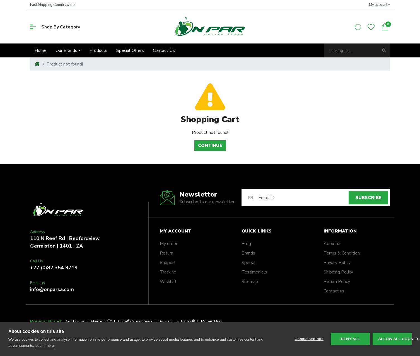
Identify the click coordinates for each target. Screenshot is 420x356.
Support (168, 263)
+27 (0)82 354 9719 (54, 267)
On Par (164, 321)
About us (333, 244)
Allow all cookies (395, 339)
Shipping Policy (338, 272)
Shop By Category (55, 27)
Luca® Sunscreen (135, 321)
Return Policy (337, 281)
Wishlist (168, 281)
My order (168, 244)
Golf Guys (75, 321)
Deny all (350, 339)
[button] (379, 5)
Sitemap (250, 281)
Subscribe (368, 198)
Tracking (168, 272)
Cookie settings (309, 339)
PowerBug (211, 321)
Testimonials (254, 272)
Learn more (44, 345)
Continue (210, 145)
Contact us (334, 291)
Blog (246, 244)
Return (166, 253)
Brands (248, 253)
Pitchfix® (186, 321)
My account (175, 231)
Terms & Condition (342, 253)
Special (249, 263)
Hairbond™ (101, 321)
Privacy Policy (337, 263)
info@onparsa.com (52, 289)
